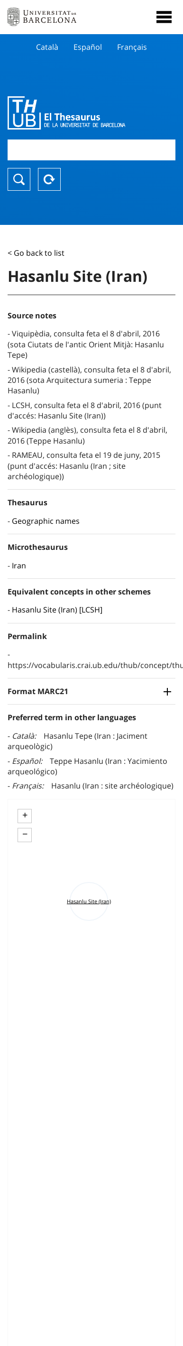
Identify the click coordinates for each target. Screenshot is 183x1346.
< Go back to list (36, 253)
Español (87, 47)
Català (47, 47)
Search (19, 179)
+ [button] (24, 815)
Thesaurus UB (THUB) (66, 113)
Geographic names (46, 521)
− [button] (24, 834)
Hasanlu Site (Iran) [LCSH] (57, 609)
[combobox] (91, 149)
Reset (49, 179)
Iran (19, 565)
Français (132, 47)
